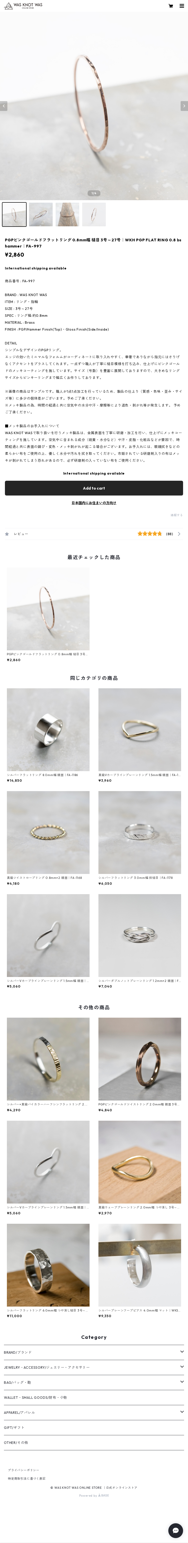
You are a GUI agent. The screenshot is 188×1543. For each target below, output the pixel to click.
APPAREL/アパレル (19, 1412)
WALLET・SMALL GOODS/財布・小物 (35, 1397)
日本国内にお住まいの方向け (94, 503)
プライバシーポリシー (23, 1470)
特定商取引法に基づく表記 (27, 1478)
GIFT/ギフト (14, 1427)
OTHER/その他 (16, 1442)
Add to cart (94, 488)
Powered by (94, 1495)
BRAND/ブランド (18, 1352)
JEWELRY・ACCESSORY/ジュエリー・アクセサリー (47, 1367)
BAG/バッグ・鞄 (17, 1382)
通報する (177, 515)
